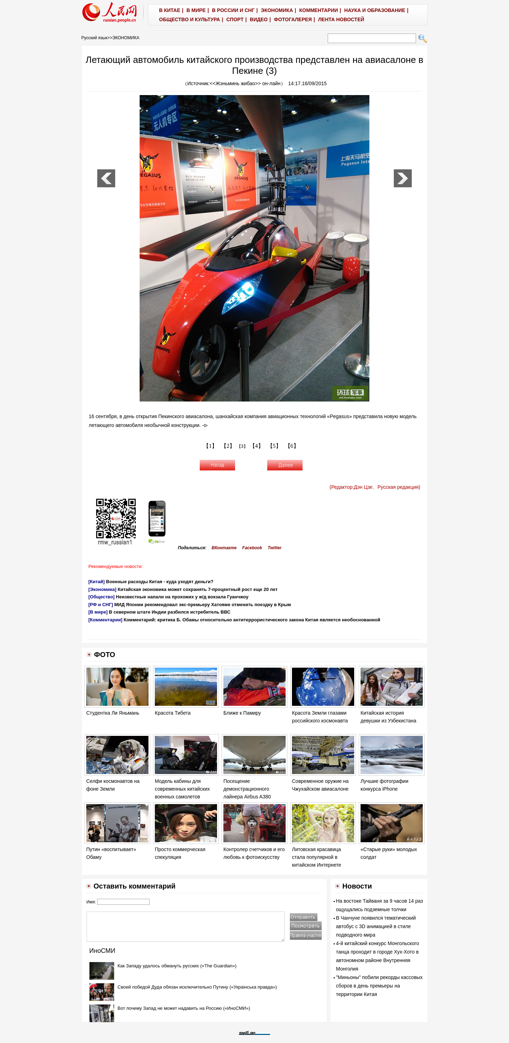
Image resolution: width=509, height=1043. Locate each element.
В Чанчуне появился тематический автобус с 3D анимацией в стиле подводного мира (376, 926)
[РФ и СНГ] (100, 604)
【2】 (228, 446)
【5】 (274, 446)
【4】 (257, 446)
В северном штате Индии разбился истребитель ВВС (169, 612)
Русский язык (94, 37)
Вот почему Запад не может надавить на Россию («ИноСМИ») (184, 1008)
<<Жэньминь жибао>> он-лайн (245, 83)
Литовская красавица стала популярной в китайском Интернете (316, 856)
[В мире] (97, 612)
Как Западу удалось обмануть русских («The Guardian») (177, 965)
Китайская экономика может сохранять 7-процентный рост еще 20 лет (198, 589)
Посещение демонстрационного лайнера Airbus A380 (247, 788)
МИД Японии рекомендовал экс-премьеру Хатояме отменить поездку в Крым (202, 604)
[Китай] (96, 581)
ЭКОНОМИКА (125, 37)
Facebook (252, 547)
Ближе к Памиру (242, 713)
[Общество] (101, 596)
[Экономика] (102, 589)
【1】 (210, 446)
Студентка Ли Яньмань (112, 713)
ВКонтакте (224, 547)
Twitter (274, 547)
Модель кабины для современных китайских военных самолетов (182, 788)
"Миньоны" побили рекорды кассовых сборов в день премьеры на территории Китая (379, 985)
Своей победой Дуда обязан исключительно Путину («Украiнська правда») (197, 987)
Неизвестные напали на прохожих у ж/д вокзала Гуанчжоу (182, 596)
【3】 (242, 446)
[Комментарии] (105, 619)
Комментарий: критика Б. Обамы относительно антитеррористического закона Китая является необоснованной (252, 619)
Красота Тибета (173, 713)
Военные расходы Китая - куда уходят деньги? (159, 581)
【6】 (292, 446)
